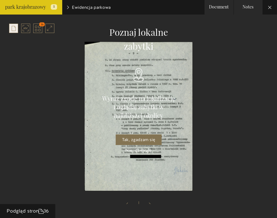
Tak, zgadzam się (138, 140)
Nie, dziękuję (138, 150)
